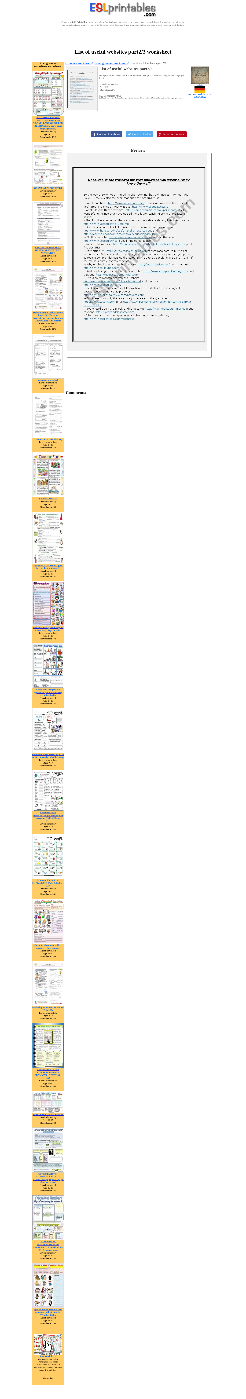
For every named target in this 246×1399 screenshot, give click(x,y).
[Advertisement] (123, 37)
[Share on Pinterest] (172, 134)
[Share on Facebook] (106, 134)
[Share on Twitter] (139, 134)
